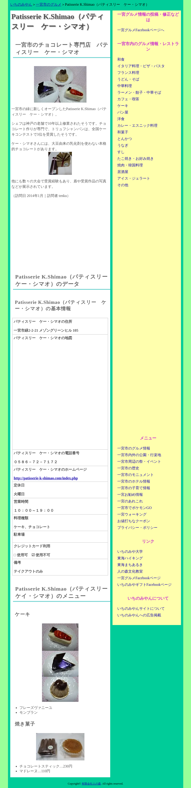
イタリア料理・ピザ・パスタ (141, 66)
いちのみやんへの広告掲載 (139, 615)
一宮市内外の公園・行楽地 (139, 455)
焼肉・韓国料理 (130, 165)
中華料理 (124, 86)
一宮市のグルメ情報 (133, 448)
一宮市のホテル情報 (133, 481)
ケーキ (122, 106)
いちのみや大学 (130, 551)
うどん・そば (128, 79)
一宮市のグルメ (48, 4)
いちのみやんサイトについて (141, 608)
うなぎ (122, 145)
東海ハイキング (130, 558)
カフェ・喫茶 (128, 99)
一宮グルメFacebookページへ (140, 30)
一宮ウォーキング (132, 514)
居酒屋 (122, 172)
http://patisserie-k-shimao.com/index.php (46, 478)
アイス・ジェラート (133, 178)
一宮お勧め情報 (130, 494)
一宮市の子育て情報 (133, 488)
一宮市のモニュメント (135, 475)
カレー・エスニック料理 (137, 125)
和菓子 (122, 132)
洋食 (121, 119)
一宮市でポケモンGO (134, 508)
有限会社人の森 (91, 783)
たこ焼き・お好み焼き (135, 158)
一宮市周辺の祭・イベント (139, 461)
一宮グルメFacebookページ (139, 578)
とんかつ (124, 139)
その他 (122, 185)
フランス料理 (128, 73)
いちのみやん (21, 4)
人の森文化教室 (130, 571)
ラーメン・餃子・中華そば (139, 92)
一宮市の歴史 (128, 468)
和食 (121, 59)
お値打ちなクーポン (133, 521)
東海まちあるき (130, 565)
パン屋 (122, 112)
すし (121, 152)
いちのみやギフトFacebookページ (144, 584)
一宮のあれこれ (130, 501)
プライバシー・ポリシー (137, 528)
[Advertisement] (60, 232)
